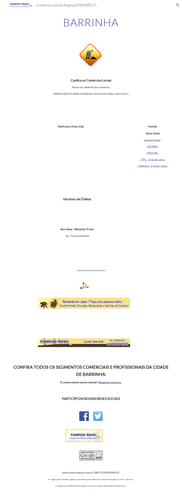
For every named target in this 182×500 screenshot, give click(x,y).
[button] (177, 5)
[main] (91, 22)
